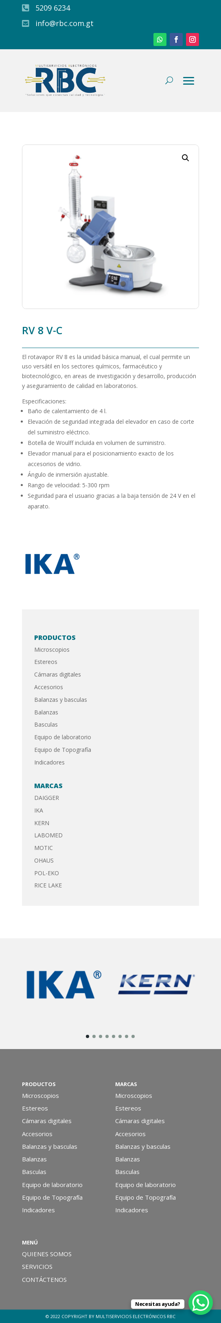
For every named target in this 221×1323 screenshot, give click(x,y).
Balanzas (46, 712)
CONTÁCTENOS (44, 1279)
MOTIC (43, 848)
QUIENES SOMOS (47, 1254)
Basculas (46, 724)
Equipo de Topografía (62, 749)
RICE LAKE (48, 885)
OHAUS (44, 860)
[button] (185, 158)
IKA (38, 810)
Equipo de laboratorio (62, 737)
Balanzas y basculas (60, 699)
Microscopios (52, 649)
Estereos (45, 662)
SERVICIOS (37, 1266)
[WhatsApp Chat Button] (200, 1302)
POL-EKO (46, 873)
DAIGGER (46, 798)
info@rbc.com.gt (64, 23)
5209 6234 (52, 8)
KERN (41, 823)
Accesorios (48, 687)
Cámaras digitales (57, 674)
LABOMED (48, 835)
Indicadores (49, 762)
